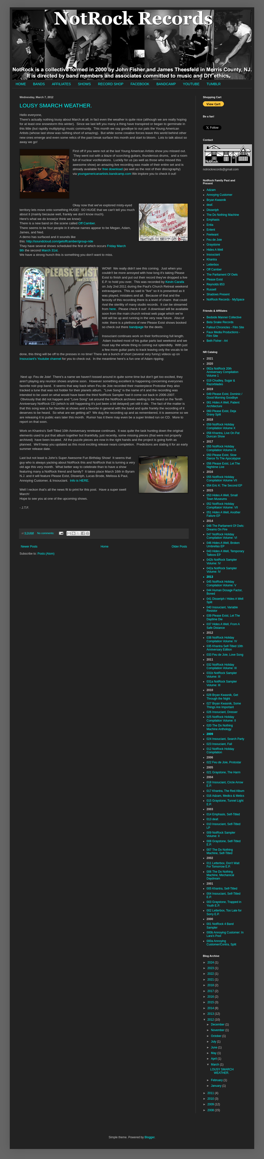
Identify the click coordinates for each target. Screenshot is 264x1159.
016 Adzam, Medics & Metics (225, 795)
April (214, 1058)
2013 (211, 1013)
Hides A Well (215, 249)
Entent (211, 229)
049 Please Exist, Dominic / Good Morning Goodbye (224, 395)
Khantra (212, 259)
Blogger (149, 1137)
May (214, 1053)
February (217, 1080)
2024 (211, 962)
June (214, 1047)
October (216, 1036)
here (112, 309)
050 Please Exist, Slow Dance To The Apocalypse (224, 456)
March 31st (49, 250)
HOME (21, 84)
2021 (211, 979)
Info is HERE (79, 480)
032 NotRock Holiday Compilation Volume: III (222, 666)
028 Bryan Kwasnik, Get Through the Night (222, 696)
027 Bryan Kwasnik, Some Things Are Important (224, 705)
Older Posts (179, 546)
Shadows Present (218, 294)
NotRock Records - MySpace (225, 299)
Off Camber (86, 223)
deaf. (210, 205)
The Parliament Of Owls (222, 274)
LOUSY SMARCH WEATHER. (56, 106)
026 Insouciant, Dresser (222, 712)
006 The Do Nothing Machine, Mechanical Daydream (220, 875)
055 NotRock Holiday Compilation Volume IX (221, 448)
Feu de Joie (214, 239)
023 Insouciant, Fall (219, 744)
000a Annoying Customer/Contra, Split (221, 942)
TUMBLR (214, 84)
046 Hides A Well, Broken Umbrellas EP (223, 544)
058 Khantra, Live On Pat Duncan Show (223, 434)
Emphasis (213, 219)
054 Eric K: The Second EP (224, 485)
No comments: (46, 533)
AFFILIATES (61, 84)
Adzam (211, 190)
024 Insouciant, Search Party (225, 739)
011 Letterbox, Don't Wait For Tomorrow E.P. (223, 864)
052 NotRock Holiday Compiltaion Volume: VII (222, 505)
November (218, 1030)
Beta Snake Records (220, 322)
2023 (211, 968)
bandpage (136, 327)
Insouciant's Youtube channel (40, 359)
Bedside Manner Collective (224, 317)
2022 (211, 973)
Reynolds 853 (215, 284)
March (215, 1064)
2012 (211, 1019)
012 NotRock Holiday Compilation (220, 750)
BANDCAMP (166, 84)
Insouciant (213, 254)
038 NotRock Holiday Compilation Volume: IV (222, 639)
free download (112, 169)
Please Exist (215, 279)
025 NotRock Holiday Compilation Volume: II (221, 718)
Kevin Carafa (174, 282)
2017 (211, 991)
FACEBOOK (140, 84)
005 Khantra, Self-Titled (222, 888)
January (216, 1085)
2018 (211, 985)
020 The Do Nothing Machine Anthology (220, 727)
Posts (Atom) (45, 553)
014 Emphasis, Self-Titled (223, 814)
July (214, 1041)
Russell (211, 289)
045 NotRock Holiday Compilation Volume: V (221, 583)
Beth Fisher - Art (217, 340)
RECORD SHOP (110, 84)
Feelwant (213, 234)
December (218, 1024)
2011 (211, 1093)
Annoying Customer (219, 195)
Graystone (213, 244)
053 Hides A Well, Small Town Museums (222, 497)
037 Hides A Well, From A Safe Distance (223, 625)
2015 (211, 1002)
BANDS (39, 84)
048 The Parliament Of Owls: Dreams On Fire (225, 527)
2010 (211, 1098)
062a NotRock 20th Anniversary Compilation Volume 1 (222, 372)
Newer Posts (29, 546)
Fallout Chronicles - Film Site (225, 327)
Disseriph (213, 210)
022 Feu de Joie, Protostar (224, 762)
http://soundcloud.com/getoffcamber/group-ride (59, 241)
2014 (211, 1008)
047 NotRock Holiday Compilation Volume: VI (222, 536)
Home (105, 546)
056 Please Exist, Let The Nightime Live (223, 465)
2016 (211, 996)
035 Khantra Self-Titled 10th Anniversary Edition (225, 647)
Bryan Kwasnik (216, 200)
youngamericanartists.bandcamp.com (104, 174)
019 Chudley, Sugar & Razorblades (221, 382)
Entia (210, 225)
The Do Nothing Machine (223, 215)
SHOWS (84, 84)
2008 (211, 1110)
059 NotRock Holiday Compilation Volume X (221, 426)
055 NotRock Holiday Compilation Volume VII (222, 478)
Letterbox (213, 264)
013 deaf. (213, 819)
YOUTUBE (191, 84)
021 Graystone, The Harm (224, 772)
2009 (211, 1104)
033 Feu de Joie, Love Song (225, 654)
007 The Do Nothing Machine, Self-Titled (220, 851)
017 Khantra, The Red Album (225, 791)
